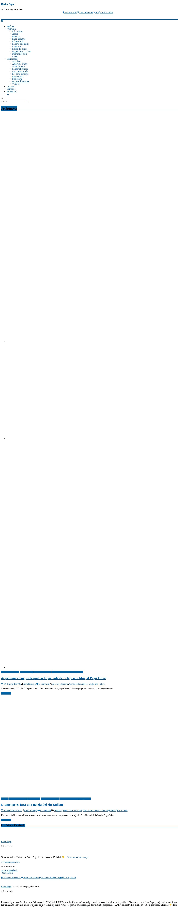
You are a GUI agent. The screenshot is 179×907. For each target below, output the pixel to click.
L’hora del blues (19, 49)
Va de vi (15, 84)
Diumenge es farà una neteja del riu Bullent (32, 804)
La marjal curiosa (20, 69)
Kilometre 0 (17, 41)
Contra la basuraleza (78, 684)
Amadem (16, 61)
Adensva (64, 684)
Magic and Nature (97, 684)
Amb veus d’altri (19, 64)
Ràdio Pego (7, 4)
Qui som (10, 86)
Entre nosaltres (19, 39)
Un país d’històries (20, 81)
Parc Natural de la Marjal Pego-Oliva (99, 810)
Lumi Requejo (29, 684)
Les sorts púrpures (20, 74)
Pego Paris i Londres (21, 51)
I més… (15, 56)
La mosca (16, 46)
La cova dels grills (20, 44)
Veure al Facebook (9, 870)
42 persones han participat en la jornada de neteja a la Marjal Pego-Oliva (53, 678)
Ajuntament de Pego (10, 672)
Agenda (4, 798)
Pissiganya (17, 79)
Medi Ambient (26, 672)
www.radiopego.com (10, 862)
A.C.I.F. (55, 684)
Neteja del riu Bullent (72, 810)
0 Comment (42, 684)
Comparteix (7, 873)
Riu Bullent (122, 810)
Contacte (11, 89)
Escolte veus (17, 76)
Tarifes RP (11, 91)
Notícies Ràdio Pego (42, 672)
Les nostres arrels (20, 71)
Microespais (12, 59)
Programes (11, 29)
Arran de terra (18, 66)
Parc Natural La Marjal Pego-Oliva (67, 672)
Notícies (10, 26)
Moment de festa (19, 54)
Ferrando (16, 36)
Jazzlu (15, 34)
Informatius (17, 31)
